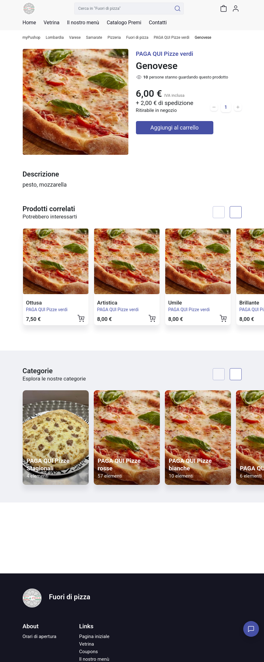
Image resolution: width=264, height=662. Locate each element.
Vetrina (86, 644)
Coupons (88, 651)
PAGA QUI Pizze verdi (171, 38)
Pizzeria (114, 38)
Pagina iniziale (94, 636)
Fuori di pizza (137, 38)
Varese (75, 38)
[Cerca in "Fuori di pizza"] (123, 9)
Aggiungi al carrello (174, 127)
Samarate (94, 38)
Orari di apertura (40, 636)
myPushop (32, 38)
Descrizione (41, 174)
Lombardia (55, 38)
